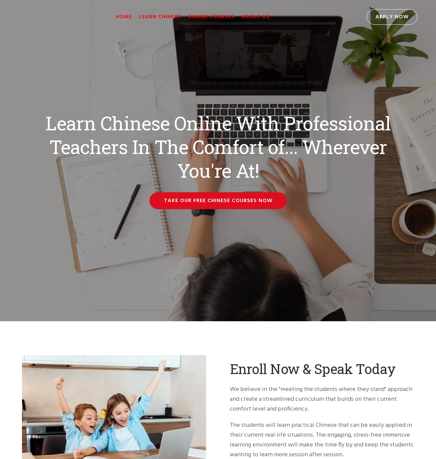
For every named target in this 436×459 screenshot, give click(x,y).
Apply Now (392, 17)
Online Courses (211, 17)
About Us (255, 17)
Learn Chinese (160, 17)
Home (124, 17)
